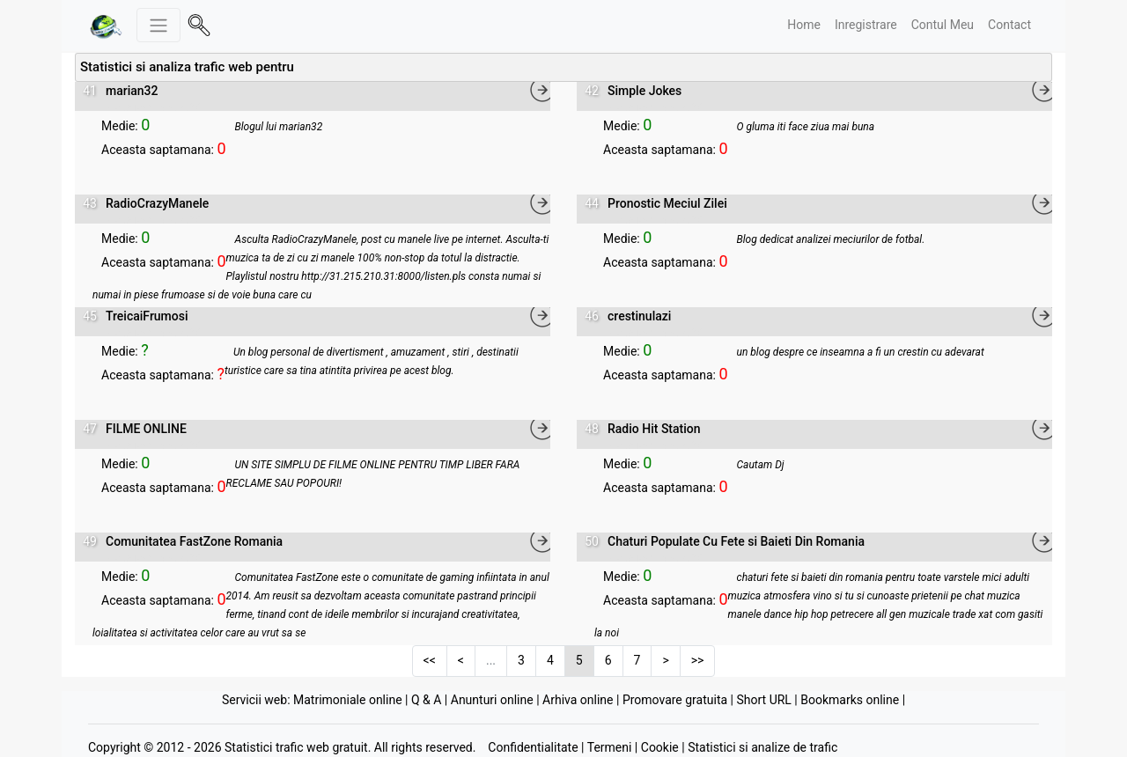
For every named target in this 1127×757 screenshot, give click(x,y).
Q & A (426, 700)
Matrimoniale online (347, 700)
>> (697, 660)
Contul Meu (942, 25)
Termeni (609, 747)
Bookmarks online (849, 700)
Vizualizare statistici (153, 107)
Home (804, 25)
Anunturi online (492, 700)
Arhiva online (577, 700)
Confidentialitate (533, 747)
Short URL (763, 700)
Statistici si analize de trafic (762, 747)
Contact (1009, 25)
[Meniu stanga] (158, 25)
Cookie (660, 747)
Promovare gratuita (674, 700)
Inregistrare (866, 25)
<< (430, 660)
